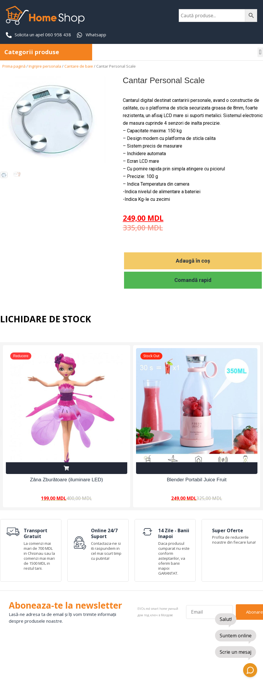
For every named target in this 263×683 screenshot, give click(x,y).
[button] (260, 52)
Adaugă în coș (193, 261)
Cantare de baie (78, 66)
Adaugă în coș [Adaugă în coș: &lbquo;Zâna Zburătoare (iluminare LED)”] (66, 468)
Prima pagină (13, 66)
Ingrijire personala (45, 66)
